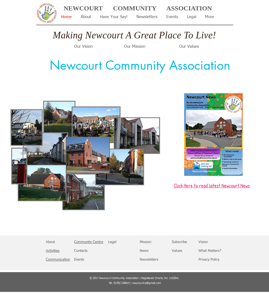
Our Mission (134, 46)
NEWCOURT (83, 8)
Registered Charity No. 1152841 (160, 278)
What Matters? (209, 251)
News (144, 251)
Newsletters (149, 259)
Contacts (81, 251)
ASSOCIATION (189, 8)
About (50, 242)
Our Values (189, 46)
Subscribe (179, 242)
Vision (203, 242)
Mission (145, 242)
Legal (112, 242)
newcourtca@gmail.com (146, 283)
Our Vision (83, 46)
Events (79, 259)
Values (177, 251)
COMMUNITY (135, 8)
